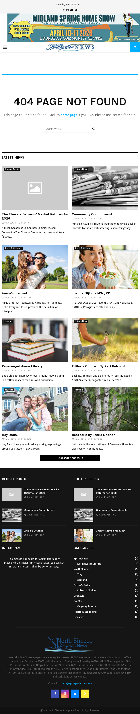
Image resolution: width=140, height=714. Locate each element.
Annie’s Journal (14, 293)
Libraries (8, 321)
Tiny (79, 574)
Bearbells (79, 390)
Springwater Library (89, 563)
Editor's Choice (86, 590)
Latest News (13, 157)
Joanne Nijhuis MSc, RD (91, 293)
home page (69, 115)
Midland (82, 580)
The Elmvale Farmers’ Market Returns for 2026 (42, 491)
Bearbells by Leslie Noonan (94, 435)
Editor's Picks (81, 169)
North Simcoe (82, 569)
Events (77, 601)
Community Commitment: (92, 214)
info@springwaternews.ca (77, 683)
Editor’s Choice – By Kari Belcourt (98, 366)
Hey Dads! (9, 390)
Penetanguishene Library (22, 366)
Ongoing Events (12, 169)
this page (53, 566)
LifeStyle (79, 595)
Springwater (81, 558)
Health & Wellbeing (13, 248)
